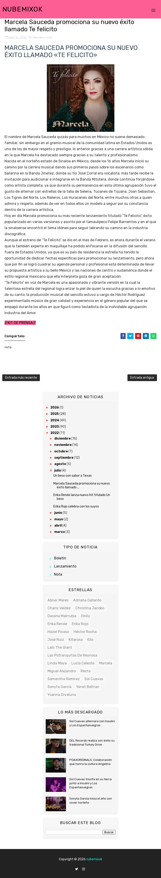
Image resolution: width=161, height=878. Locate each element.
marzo (60, 532)
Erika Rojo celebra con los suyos (76, 506)
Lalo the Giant (60, 647)
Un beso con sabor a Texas (72, 476)
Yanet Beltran (87, 687)
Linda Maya (57, 663)
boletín (60, 558)
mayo (59, 519)
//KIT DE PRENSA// (20, 323)
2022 (54, 433)
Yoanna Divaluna (62, 695)
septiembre (64, 458)
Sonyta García (59, 687)
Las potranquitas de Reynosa (72, 655)
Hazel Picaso (58, 632)
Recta (86, 671)
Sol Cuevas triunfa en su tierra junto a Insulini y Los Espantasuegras (90, 783)
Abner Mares (58, 600)
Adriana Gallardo (87, 600)
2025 (54, 414)
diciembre (62, 438)
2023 (54, 427)
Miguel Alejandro (62, 671)
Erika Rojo (80, 624)
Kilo (90, 639)
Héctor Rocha (85, 632)
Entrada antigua (142, 378)
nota (49, 37)
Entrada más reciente (21, 378)
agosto (60, 464)
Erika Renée (57, 624)
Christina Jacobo (89, 608)
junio (58, 513)
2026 (55, 407)
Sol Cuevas (93, 679)
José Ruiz (56, 639)
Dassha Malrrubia (62, 616)
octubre (61, 451)
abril (58, 525)
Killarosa (76, 639)
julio (58, 470)
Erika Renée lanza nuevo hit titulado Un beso (81, 497)
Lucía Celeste (82, 663)
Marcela (38, 37)
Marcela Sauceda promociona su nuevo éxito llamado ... (81, 485)
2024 (55, 420)
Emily (85, 616)
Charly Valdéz (59, 608)
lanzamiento (65, 566)
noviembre (63, 445)
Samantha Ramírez (64, 679)
